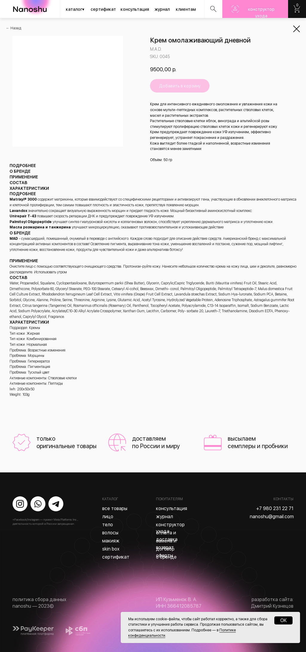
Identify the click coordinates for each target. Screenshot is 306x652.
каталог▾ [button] (75, 9)
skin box (111, 549)
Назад (15, 28)
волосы (110, 533)
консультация (134, 9)
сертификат (103, 9)
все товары (114, 508)
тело (107, 524)
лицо (107, 516)
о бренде (166, 557)
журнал (162, 9)
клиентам (186, 9)
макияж (111, 541)
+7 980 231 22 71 (274, 508)
